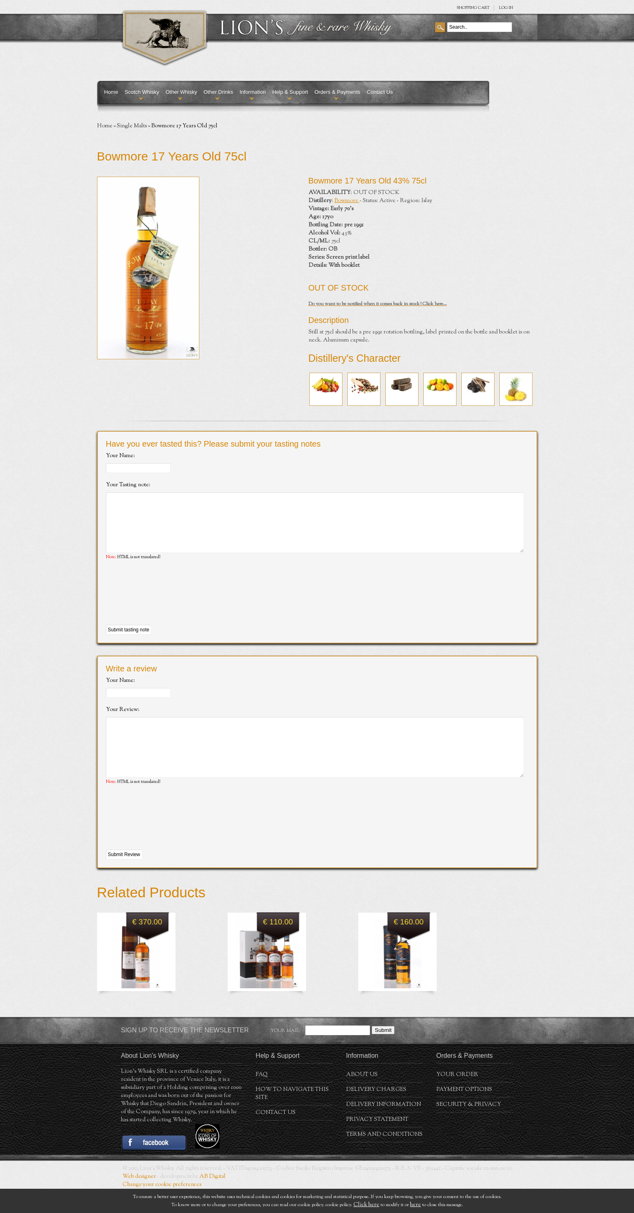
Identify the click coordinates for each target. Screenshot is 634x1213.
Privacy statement (377, 1144)
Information (252, 92)
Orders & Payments (337, 92)
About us (362, 1099)
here (415, 1205)
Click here (366, 1205)
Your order (457, 1099)
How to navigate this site (292, 1118)
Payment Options (464, 1114)
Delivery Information (383, 1129)
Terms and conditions (384, 1159)
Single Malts (132, 126)
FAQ (262, 1099)
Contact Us (380, 92)
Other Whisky (181, 92)
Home (111, 92)
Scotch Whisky (142, 92)
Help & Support (290, 92)
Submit (383, 1054)
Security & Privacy (468, 1129)
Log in (506, 8)
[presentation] (167, 605)
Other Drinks (218, 92)
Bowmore (346, 201)
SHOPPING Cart (473, 8)
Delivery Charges (376, 1114)
